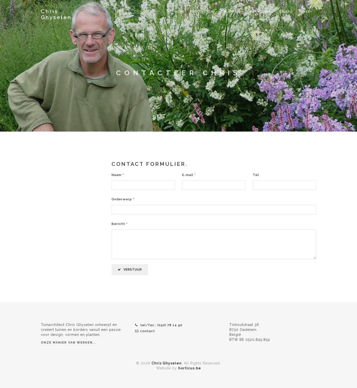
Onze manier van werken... (68, 342)
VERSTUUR (130, 269)
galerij (286, 11)
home (179, 11)
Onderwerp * (123, 199)
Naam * (118, 175)
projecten (204, 11)
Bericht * (120, 224)
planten (233, 11)
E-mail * (189, 175)
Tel (256, 175)
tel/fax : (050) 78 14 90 (158, 325)
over (306, 11)
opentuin (260, 11)
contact (145, 331)
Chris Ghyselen (56, 14)
